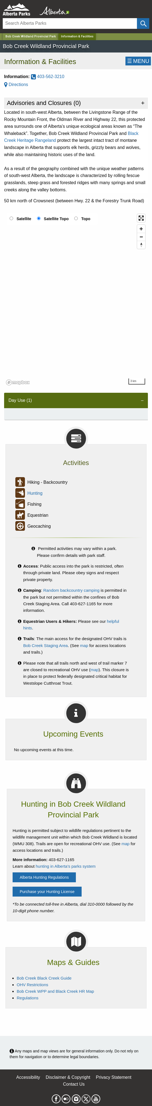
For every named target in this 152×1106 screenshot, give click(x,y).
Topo (85, 219)
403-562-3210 (47, 76)
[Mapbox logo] (18, 382)
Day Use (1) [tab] (20, 400)
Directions (16, 84)
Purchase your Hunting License (47, 891)
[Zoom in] (141, 229)
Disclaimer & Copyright (68, 1077)
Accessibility (28, 1077)
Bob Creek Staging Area (45, 645)
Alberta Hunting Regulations (44, 877)
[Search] (70, 23)
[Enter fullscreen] (141, 218)
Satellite (23, 219)
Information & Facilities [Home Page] (77, 36)
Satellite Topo (56, 219)
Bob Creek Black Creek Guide (44, 978)
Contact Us (74, 1084)
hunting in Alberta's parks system (66, 866)
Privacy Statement (113, 1077)
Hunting (34, 493)
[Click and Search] (143, 23)
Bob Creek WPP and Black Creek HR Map (55, 991)
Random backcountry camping (71, 590)
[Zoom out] (141, 237)
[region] (76, 299)
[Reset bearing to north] (141, 245)
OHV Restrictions (32, 984)
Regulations (27, 998)
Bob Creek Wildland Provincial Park (30, 36)
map (84, 645)
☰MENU (138, 61)
